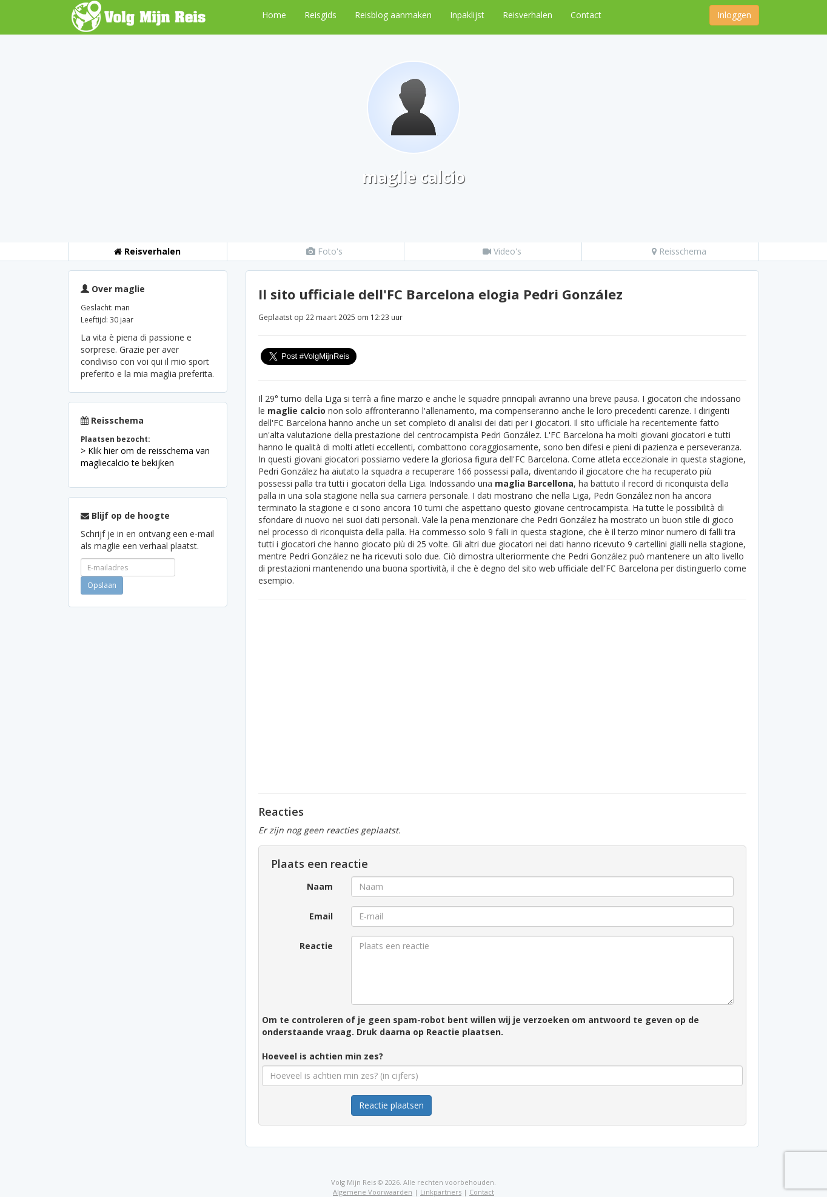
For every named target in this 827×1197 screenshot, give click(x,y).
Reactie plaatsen (391, 1105)
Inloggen (734, 15)
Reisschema (679, 251)
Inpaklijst (467, 15)
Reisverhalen (527, 15)
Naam (320, 886)
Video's (502, 251)
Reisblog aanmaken (393, 15)
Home (274, 15)
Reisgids (320, 15)
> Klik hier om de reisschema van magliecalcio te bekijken (145, 456)
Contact (586, 15)
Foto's (324, 251)
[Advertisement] (147, 798)
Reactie (316, 946)
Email (321, 916)
